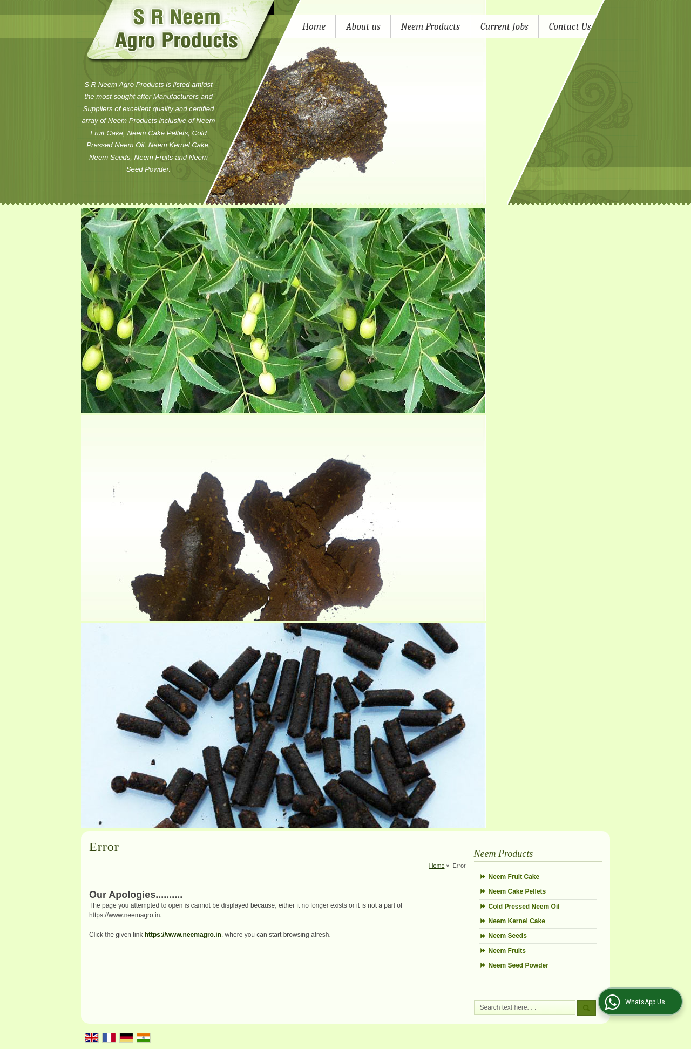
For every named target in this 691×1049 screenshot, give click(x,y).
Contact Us (570, 26)
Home (314, 26)
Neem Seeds (508, 935)
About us (363, 26)
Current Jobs (504, 26)
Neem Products (430, 26)
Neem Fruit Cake (514, 877)
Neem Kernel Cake (517, 921)
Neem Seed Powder (518, 965)
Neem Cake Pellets (517, 891)
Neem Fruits (507, 951)
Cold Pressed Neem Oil (524, 906)
